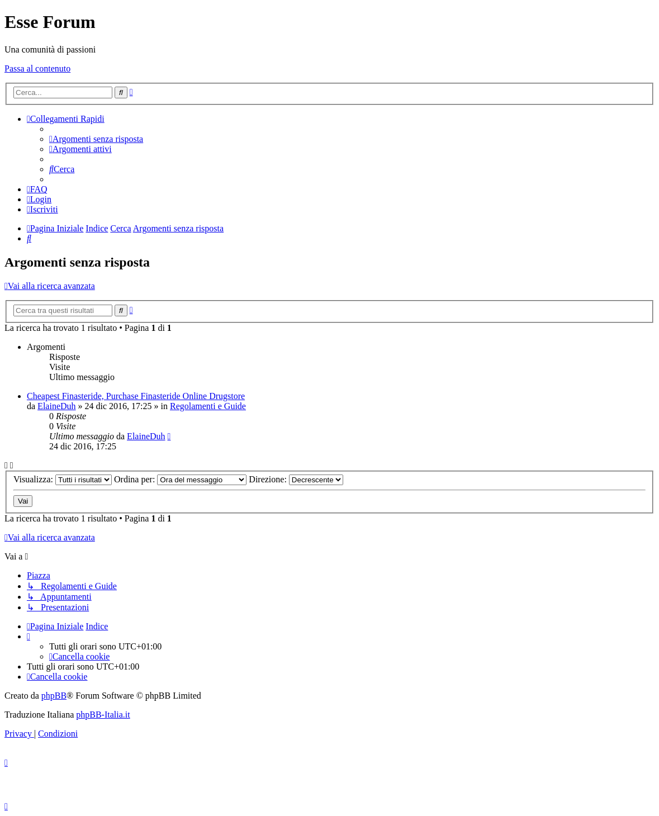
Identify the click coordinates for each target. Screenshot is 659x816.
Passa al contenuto (37, 68)
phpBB (54, 695)
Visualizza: (62, 479)
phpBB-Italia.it (103, 714)
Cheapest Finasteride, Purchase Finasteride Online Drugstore (136, 396)
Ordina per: (180, 479)
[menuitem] (96, 139)
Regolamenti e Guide (208, 406)
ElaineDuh (56, 406)
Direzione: (296, 479)
